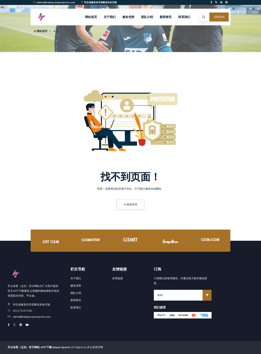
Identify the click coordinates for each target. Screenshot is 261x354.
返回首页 (130, 204)
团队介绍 (147, 17)
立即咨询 (219, 17)
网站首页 (91, 17)
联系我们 (184, 17)
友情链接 (117, 278)
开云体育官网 (95, 347)
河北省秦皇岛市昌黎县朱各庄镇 (99, 2)
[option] (51, 241)
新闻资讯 (166, 17)
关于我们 (110, 17)
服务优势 (128, 17)
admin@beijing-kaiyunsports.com (54, 2)
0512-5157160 (22, 311)
